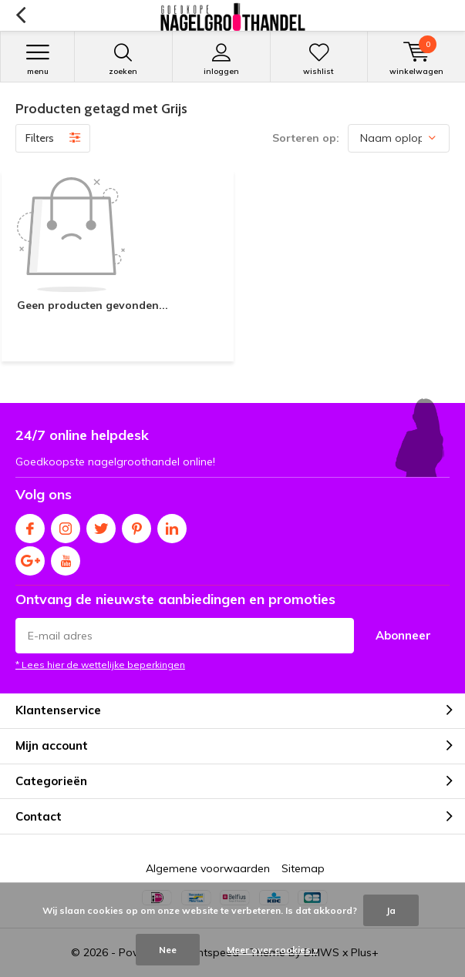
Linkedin (172, 525)
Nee (168, 949)
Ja (391, 910)
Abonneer (403, 635)
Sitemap (303, 868)
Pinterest (136, 525)
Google (30, 557)
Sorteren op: (305, 138)
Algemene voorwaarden (208, 868)
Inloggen (221, 59)
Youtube (65, 557)
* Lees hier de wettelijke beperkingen (100, 664)
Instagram (65, 525)
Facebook (30, 525)
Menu (37, 59)
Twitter (101, 525)
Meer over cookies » (272, 949)
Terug (20, 15)
